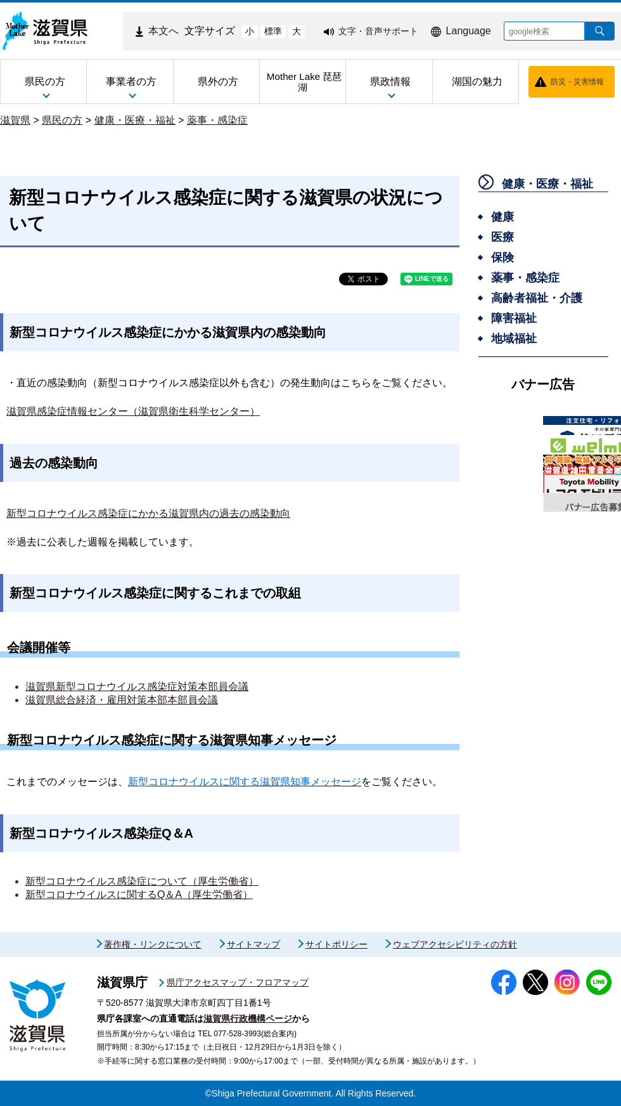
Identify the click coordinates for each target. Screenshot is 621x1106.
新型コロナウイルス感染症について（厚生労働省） (142, 881)
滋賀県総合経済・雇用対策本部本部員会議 (121, 699)
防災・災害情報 (577, 81)
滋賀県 (15, 120)
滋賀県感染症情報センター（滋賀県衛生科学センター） (133, 411)
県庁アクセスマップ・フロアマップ (238, 982)
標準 (273, 31)
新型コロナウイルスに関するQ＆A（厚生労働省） (139, 894)
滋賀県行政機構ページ (247, 1018)
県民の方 (62, 120)
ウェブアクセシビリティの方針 (455, 944)
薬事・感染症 (217, 120)
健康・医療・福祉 (135, 120)
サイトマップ (253, 944)
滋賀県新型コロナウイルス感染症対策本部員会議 (136, 686)
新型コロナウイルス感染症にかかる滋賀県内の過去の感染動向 (148, 513)
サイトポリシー (336, 944)
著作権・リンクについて (153, 944)
